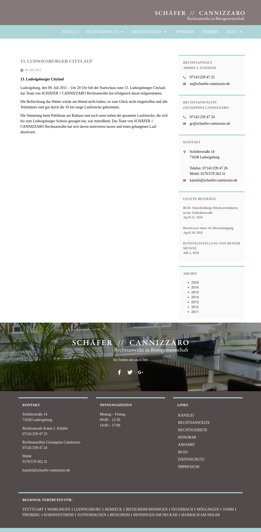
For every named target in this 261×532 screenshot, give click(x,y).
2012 (195, 307)
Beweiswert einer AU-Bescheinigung (208, 228)
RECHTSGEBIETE (149, 32)
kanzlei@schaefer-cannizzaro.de (46, 470)
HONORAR (185, 32)
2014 (195, 297)
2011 (195, 312)
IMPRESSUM (188, 467)
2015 (195, 292)
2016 (195, 287)
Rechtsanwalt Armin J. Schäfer (45, 428)
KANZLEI (71, 32)
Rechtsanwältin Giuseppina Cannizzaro (51, 442)
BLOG (235, 32)
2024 (195, 282)
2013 (195, 302)
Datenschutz (191, 459)
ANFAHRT (210, 32)
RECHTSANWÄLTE (105, 32)
